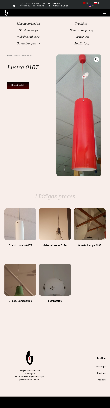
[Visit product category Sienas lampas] (82, 30)
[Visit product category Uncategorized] (28, 23)
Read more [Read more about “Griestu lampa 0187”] (90, 251)
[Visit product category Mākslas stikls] (28, 36)
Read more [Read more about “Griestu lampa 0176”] (55, 251)
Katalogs (101, 373)
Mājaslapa (101, 366)
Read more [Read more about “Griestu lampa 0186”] (20, 306)
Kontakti (102, 379)
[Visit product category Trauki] (82, 23)
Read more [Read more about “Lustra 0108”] (55, 306)
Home (9, 55)
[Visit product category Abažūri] (82, 43)
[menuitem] (86, 3)
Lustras (17, 55)
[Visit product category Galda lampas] (28, 43)
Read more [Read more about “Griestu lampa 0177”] (20, 251)
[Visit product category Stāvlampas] (28, 30)
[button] (104, 12)
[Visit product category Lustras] (82, 36)
